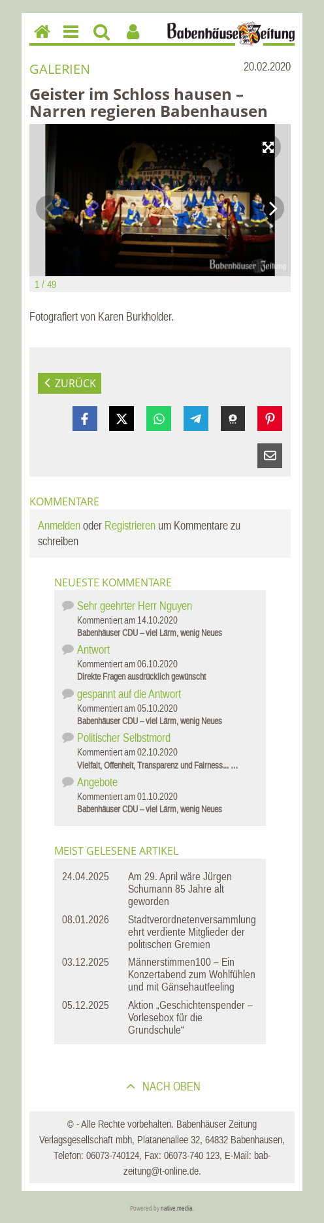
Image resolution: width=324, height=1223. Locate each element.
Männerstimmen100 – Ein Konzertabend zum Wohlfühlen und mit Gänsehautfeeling (191, 974)
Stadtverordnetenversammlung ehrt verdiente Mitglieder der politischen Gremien (192, 932)
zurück (75, 383)
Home (39, 39)
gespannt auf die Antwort (129, 694)
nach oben (170, 1086)
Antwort (93, 649)
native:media (177, 1208)
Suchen (101, 41)
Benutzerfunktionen (133, 41)
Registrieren (130, 525)
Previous (49, 208)
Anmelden (59, 525)
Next (271, 208)
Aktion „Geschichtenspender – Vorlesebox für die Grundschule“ (190, 1017)
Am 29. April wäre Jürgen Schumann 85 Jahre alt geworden (180, 889)
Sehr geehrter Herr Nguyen (134, 605)
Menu (70, 41)
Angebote (97, 782)
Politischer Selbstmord (123, 737)
